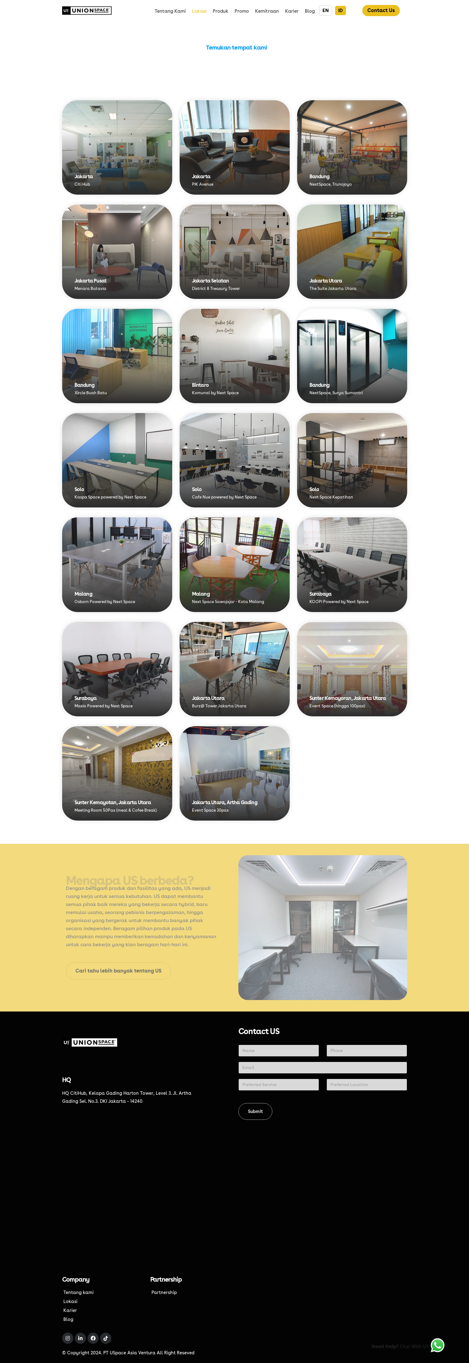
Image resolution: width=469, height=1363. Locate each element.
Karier (292, 11)
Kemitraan (267, 11)
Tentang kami (170, 11)
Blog (310, 11)
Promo (242, 11)
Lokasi (199, 11)
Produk (220, 11)
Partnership (164, 1292)
